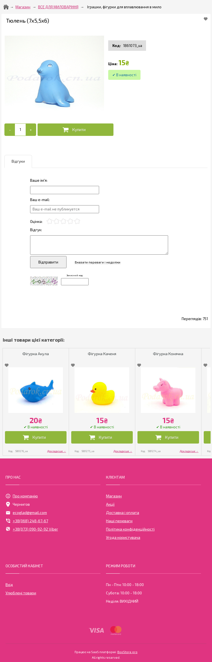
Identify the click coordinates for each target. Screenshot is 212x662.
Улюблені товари (21, 592)
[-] (10, 130)
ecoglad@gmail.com (26, 512)
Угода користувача (123, 537)
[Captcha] (75, 281)
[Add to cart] (20, 129)
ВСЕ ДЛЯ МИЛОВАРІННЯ (58, 7)
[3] (63, 221)
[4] (70, 221)
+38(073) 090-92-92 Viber (32, 529)
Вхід (9, 584)
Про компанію (22, 496)
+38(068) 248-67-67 (27, 520)
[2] (56, 221)
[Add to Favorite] (205, 19)
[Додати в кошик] (75, 129)
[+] (31, 130)
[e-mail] (64, 209)
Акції (110, 504)
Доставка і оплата (122, 512)
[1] (49, 221)
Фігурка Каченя (102, 353)
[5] (77, 221)
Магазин (22, 7)
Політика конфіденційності (130, 529)
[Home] (6, 7)
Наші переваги (119, 520)
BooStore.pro (127, 651)
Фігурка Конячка (168, 353)
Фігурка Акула (35, 353)
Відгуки (18, 161)
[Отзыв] (64, 190)
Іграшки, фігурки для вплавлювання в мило (124, 7)
